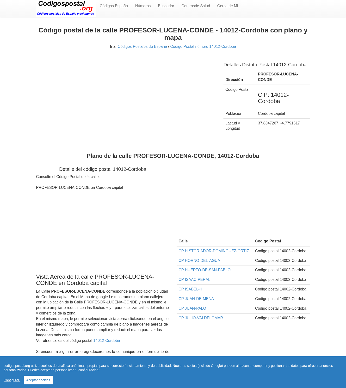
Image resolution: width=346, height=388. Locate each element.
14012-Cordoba (106, 341)
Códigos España (114, 6)
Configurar (12, 380)
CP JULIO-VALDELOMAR (201, 318)
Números (143, 6)
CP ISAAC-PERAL (194, 279)
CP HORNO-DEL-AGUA (199, 261)
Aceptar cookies (38, 380)
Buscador (166, 6)
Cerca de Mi (227, 6)
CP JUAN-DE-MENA (196, 299)
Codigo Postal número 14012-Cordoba (203, 46)
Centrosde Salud (195, 6)
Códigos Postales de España (142, 46)
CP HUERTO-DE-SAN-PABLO (205, 270)
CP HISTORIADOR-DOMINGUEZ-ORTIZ (214, 251)
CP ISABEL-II (190, 289)
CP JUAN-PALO (192, 308)
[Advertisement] (126, 90)
